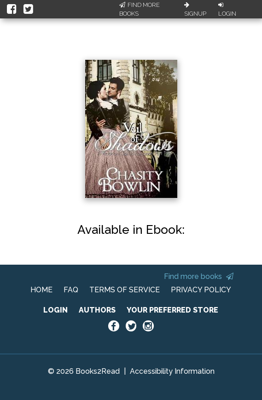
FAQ (71, 289)
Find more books (198, 276)
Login (227, 9)
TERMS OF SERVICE (124, 289)
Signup (195, 9)
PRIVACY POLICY (201, 289)
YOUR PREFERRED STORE (172, 310)
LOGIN (55, 310)
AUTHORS (97, 310)
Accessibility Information (172, 371)
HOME (41, 289)
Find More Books (139, 9)
